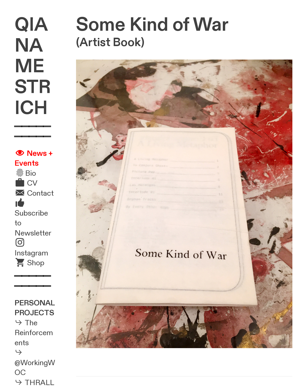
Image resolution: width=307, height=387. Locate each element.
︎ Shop (29, 263)
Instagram (31, 253)
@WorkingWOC (35, 368)
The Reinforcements (34, 333)
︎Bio (25, 173)
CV (32, 183)
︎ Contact (34, 193)
